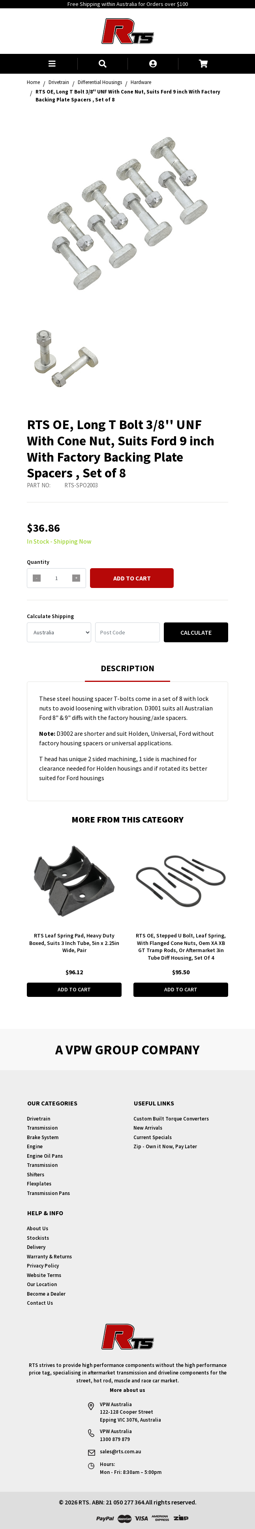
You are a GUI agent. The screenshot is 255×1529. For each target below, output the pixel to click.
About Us (37, 1228)
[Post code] (127, 632)
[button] (52, 64)
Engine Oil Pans (45, 1156)
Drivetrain (38, 1118)
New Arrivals (147, 1127)
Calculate (196, 632)
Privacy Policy (43, 1265)
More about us (127, 1390)
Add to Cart (132, 578)
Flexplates (39, 1183)
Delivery (36, 1247)
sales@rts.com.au (120, 1451)
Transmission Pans (48, 1193)
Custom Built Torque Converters (171, 1118)
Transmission (42, 1127)
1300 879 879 (115, 1439)
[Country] (59, 632)
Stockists (38, 1238)
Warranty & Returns (49, 1256)
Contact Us (40, 1303)
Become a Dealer (46, 1293)
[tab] (127, 672)
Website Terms (44, 1275)
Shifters (35, 1174)
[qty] (56, 578)
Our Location (42, 1284)
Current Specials (152, 1137)
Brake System (42, 1137)
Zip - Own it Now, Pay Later (165, 1146)
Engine (35, 1146)
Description (127, 668)
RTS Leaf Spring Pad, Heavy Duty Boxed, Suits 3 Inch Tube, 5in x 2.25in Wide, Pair (74, 943)
